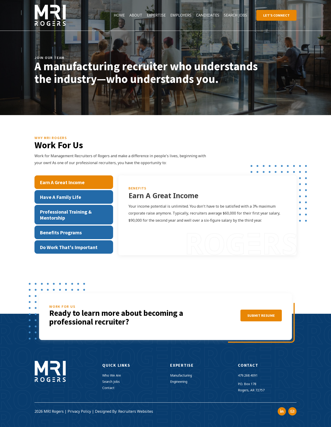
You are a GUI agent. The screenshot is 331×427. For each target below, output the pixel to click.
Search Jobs (111, 381)
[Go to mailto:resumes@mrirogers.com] (292, 411)
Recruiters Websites (135, 411)
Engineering (178, 381)
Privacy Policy (79, 411)
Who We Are (111, 375)
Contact (108, 388)
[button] (261, 315)
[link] (119, 15)
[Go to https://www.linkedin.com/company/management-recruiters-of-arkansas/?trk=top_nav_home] (282, 411)
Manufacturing (181, 375)
